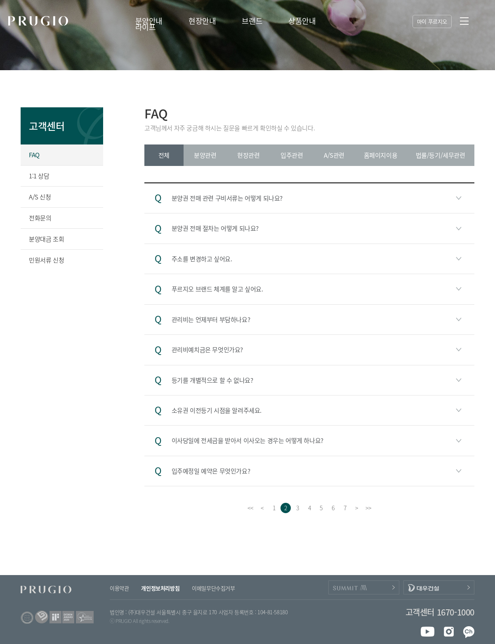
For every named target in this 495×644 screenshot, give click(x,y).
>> (368, 508)
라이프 (145, 27)
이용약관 (119, 588)
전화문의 (40, 218)
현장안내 (202, 21)
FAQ (34, 154)
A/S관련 (334, 155)
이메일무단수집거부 (213, 588)
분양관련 (205, 155)
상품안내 (302, 21)
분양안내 (149, 21)
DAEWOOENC (438, 587)
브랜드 (252, 21)
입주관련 (291, 155)
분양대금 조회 (46, 239)
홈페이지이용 (381, 155)
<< (250, 508)
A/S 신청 (40, 196)
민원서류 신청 (46, 260)
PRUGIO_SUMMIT (363, 587)
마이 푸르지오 (432, 21)
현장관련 (248, 155)
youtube (427, 632)
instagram (447, 632)
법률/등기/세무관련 (440, 155)
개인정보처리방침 (160, 588)
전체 (164, 155)
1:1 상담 (39, 175)
